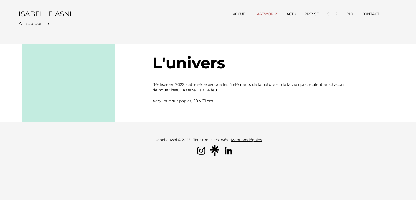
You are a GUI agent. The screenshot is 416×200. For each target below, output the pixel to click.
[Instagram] (201, 150)
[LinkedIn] (228, 150)
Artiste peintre (35, 23)
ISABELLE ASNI (45, 14)
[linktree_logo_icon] (214, 150)
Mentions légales (246, 140)
